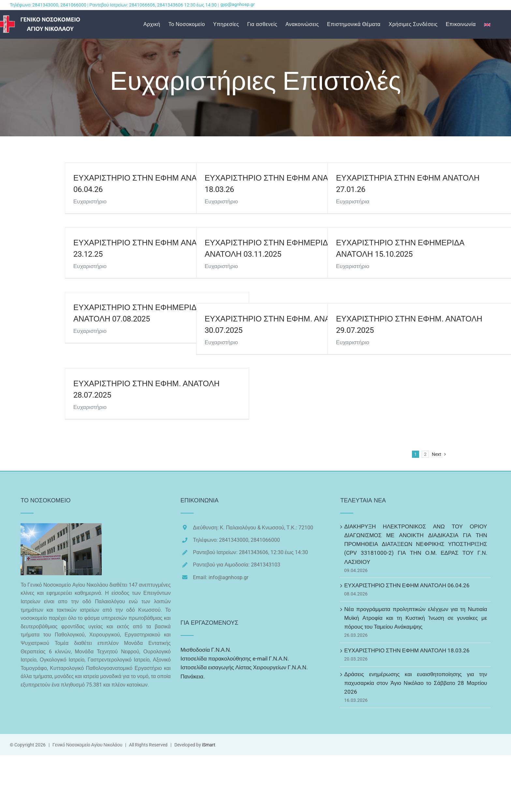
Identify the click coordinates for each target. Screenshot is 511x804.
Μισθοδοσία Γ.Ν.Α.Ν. (206, 650)
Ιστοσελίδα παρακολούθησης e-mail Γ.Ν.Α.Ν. (235, 658)
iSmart (208, 744)
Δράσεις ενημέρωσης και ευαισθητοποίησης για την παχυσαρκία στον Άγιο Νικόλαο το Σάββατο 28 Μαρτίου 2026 (415, 683)
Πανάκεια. (193, 676)
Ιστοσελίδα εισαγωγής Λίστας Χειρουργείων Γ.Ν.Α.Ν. (244, 667)
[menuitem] (155, 24)
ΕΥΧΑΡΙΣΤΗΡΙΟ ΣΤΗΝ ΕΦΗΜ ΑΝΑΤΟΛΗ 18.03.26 (407, 650)
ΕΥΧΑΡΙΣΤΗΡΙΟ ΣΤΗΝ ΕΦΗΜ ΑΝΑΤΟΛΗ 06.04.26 (407, 585)
